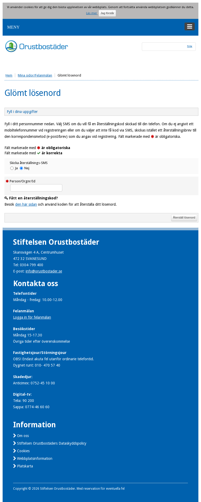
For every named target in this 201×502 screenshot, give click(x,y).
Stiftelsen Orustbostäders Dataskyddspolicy (51, 443)
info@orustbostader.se (44, 271)
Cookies (23, 451)
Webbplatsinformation (34, 458)
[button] (100, 27)
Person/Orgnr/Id (22, 181)
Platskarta (25, 466)
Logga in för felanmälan (32, 317)
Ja (16, 168)
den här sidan (26, 204)
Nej (26, 168)
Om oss (23, 436)
